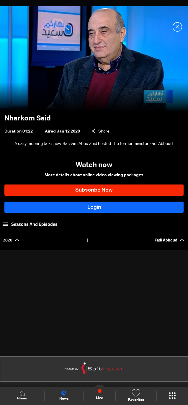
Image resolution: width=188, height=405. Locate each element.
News (63, 396)
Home (22, 396)
